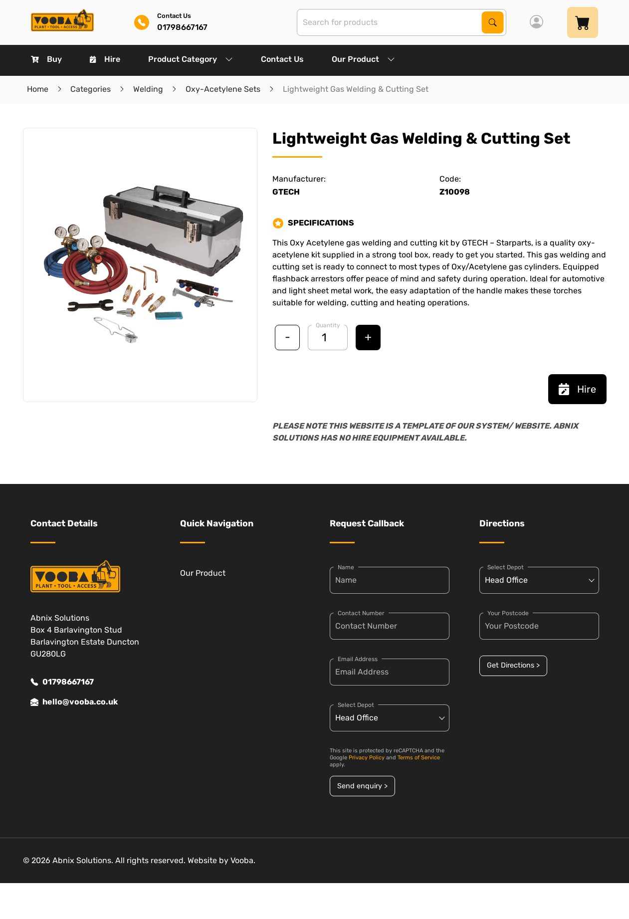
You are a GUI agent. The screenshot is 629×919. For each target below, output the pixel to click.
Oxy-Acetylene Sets (223, 89)
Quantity (328, 325)
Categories (90, 89)
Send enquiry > (362, 786)
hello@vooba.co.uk (74, 702)
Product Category (190, 59)
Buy (46, 59)
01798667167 (62, 682)
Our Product (363, 59)
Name (346, 567)
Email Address (358, 659)
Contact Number (361, 613)
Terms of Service (419, 757)
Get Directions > (513, 665)
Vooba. (242, 860)
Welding (148, 89)
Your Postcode (508, 613)
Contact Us (282, 59)
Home (37, 89)
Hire (105, 59)
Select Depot (356, 704)
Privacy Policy (367, 757)
